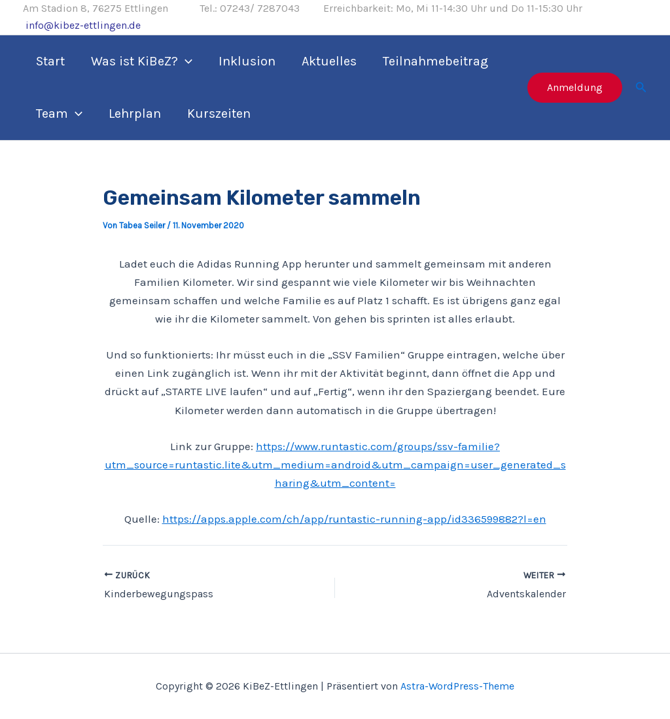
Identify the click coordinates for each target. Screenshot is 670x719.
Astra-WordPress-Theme (457, 686)
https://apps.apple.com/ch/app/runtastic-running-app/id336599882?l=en (354, 518)
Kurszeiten (219, 113)
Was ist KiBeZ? (141, 61)
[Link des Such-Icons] (641, 87)
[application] (185, 61)
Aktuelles (329, 61)
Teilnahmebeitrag (435, 61)
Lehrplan (135, 113)
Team (59, 114)
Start (50, 61)
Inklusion (247, 61)
